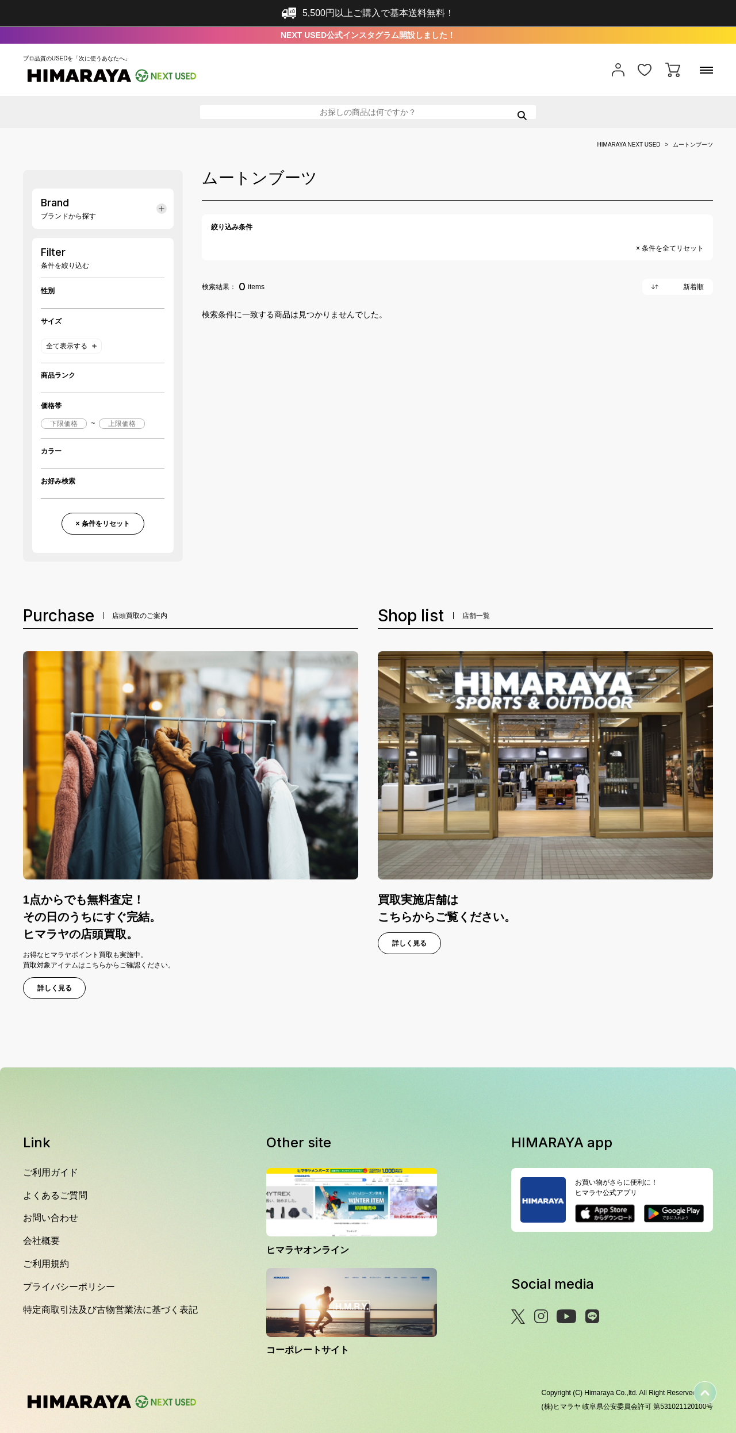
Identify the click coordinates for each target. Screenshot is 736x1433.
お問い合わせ (50, 1218)
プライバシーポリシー (69, 1287)
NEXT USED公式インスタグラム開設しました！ (368, 35)
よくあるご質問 (55, 1195)
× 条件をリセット (102, 524)
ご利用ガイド (50, 1172)
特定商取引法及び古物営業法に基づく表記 (110, 1310)
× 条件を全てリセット (670, 248)
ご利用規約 (46, 1264)
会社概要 (41, 1241)
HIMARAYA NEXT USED (629, 145)
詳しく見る (54, 988)
